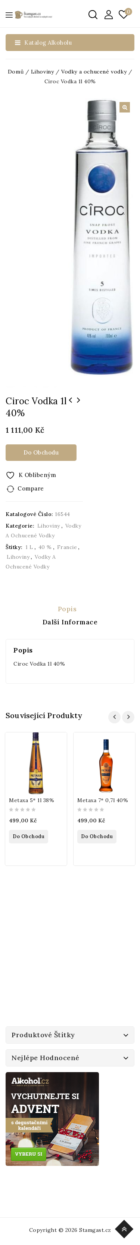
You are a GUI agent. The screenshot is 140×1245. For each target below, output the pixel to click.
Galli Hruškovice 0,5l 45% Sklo (70, 405)
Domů (16, 71)
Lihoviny (42, 71)
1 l (29, 547)
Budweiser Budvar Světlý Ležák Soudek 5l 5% (79, 405)
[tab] (70, 609)
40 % (45, 547)
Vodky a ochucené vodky (94, 71)
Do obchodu (41, 452)
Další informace (70, 622)
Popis (67, 608)
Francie (67, 547)
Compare (31, 488)
